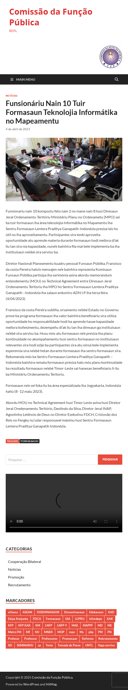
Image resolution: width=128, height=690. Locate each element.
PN (109, 632)
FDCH (37, 619)
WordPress (31, 684)
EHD (111, 612)
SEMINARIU (25, 645)
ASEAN (27, 612)
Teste (49, 645)
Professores (49, 638)
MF (28, 632)
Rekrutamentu (108, 638)
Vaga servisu (106, 645)
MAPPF (88, 625)
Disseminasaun (74, 612)
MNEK (48, 632)
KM (37, 625)
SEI (10, 645)
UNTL (89, 645)
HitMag (51, 684)
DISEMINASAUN (48, 612)
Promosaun (69, 638)
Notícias (11, 95)
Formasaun (29, 441)
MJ (37, 632)
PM (100, 632)
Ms (82, 632)
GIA (67, 619)
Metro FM (14, 632)
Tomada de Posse (69, 645)
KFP (10, 625)
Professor (30, 638)
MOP (60, 632)
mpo (72, 632)
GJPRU (79, 619)
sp (39, 645)
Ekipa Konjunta (18, 619)
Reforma (88, 638)
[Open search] (116, 79)
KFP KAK (24, 625)
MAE (75, 625)
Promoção (16, 577)
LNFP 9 (62, 625)
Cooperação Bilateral (24, 561)
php (91, 632)
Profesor (13, 638)
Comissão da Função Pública (50, 17)
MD (100, 625)
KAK (110, 619)
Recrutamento (19, 585)
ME (109, 625)
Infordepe (95, 619)
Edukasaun (96, 612)
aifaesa (13, 612)
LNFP (48, 625)
